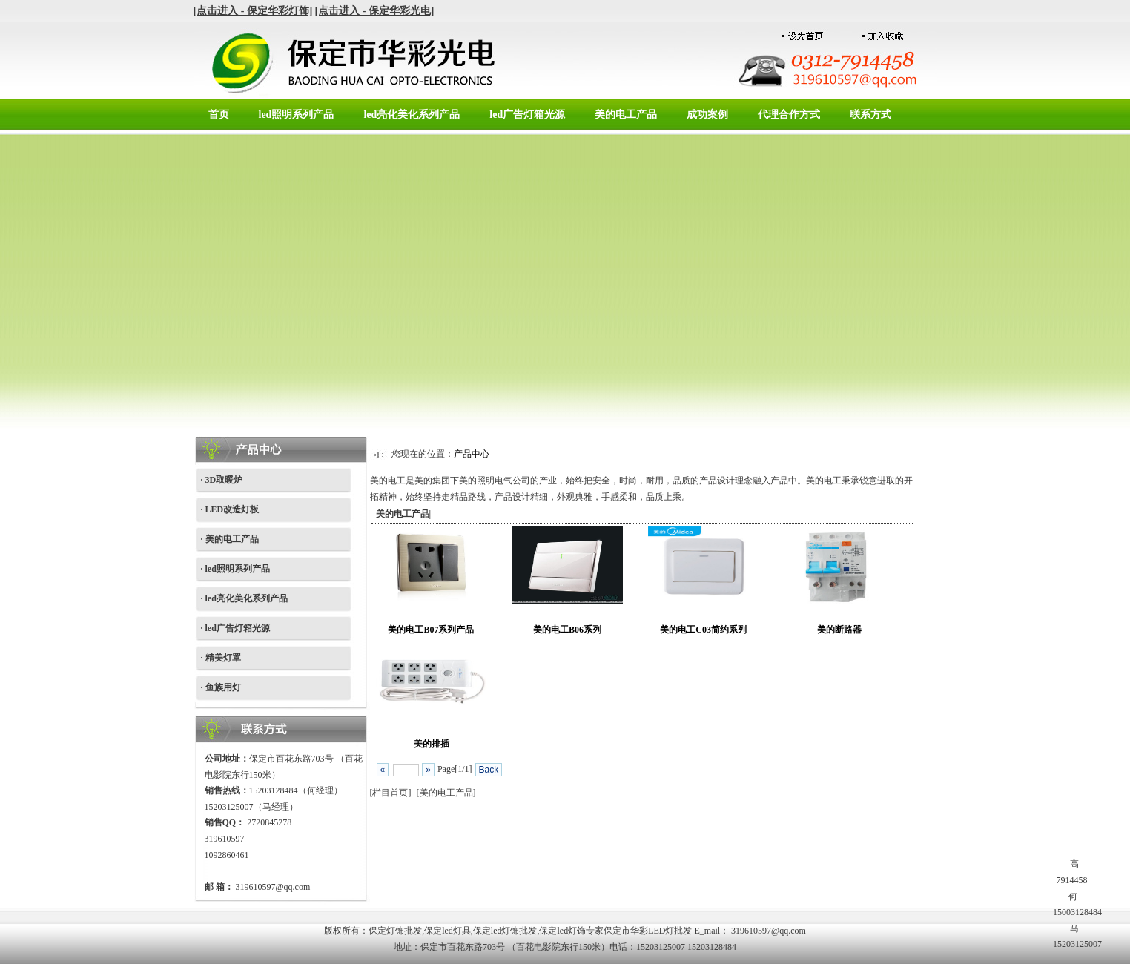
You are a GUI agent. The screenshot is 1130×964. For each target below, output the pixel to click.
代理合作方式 (789, 114)
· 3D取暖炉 (222, 480)
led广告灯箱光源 (527, 114)
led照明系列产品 (296, 114)
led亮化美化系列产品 (411, 114)
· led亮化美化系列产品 (244, 598)
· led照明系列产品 (235, 569)
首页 (218, 114)
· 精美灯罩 (221, 658)
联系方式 (870, 114)
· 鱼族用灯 (221, 687)
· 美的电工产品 (230, 539)
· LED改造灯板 (230, 509)
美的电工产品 (626, 114)
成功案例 (707, 114)
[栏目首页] (391, 793)
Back (489, 770)
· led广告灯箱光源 (235, 628)
